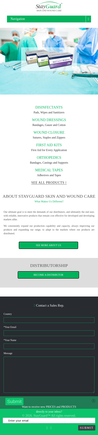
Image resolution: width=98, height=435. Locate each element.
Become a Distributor (48, 275)
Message (8, 353)
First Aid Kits (49, 145)
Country (8, 314)
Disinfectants (49, 107)
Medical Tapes (49, 170)
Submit (87, 427)
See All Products (49, 182)
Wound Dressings (49, 120)
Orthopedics (49, 157)
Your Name (10, 340)
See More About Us (48, 245)
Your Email (10, 327)
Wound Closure (49, 132)
